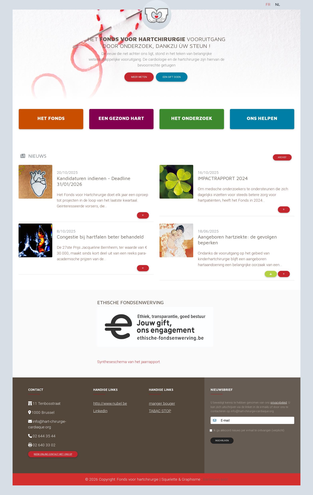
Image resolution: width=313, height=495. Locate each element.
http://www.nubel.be (110, 403)
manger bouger (162, 403)
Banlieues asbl (215, 479)
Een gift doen (172, 77)
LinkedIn (100, 410)
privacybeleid (278, 402)
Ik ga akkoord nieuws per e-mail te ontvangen (249, 430)
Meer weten (139, 77)
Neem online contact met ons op (53, 454)
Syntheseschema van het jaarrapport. (129, 361)
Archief (282, 157)
